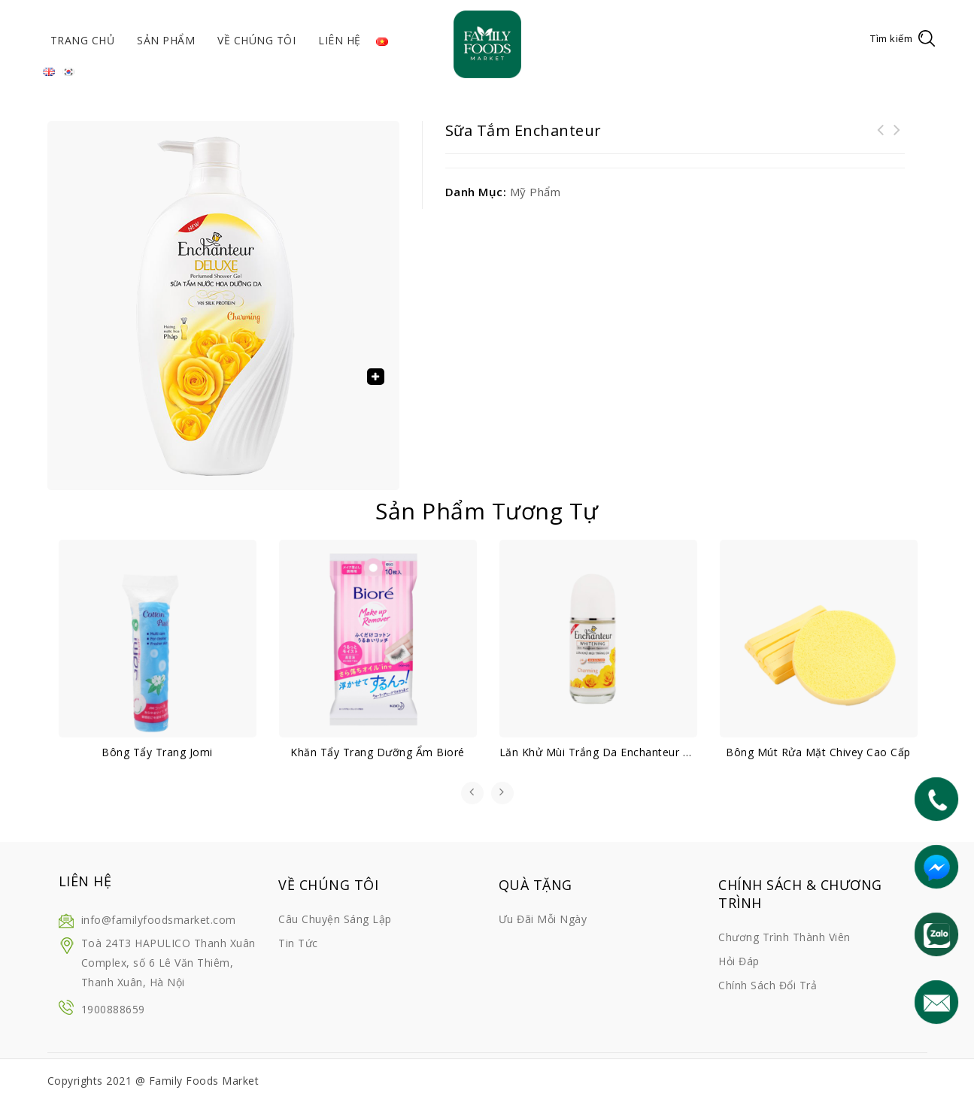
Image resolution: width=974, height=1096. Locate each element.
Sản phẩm (166, 40)
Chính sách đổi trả (767, 985)
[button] (375, 376)
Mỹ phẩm (535, 191)
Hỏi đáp (739, 961)
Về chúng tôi (256, 40)
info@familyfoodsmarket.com (158, 920)
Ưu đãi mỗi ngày (543, 919)
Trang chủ (82, 40)
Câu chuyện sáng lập (335, 919)
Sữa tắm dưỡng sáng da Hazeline (897, 139)
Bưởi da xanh (880, 139)
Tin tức (298, 943)
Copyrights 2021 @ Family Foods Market (153, 1080)
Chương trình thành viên (784, 937)
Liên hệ (339, 40)
